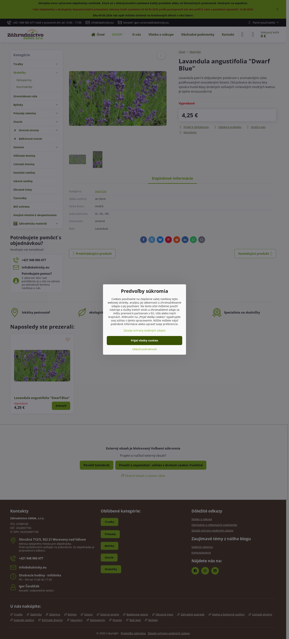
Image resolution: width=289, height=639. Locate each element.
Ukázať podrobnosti (144, 349)
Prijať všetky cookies (144, 340)
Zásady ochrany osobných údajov (144, 330)
